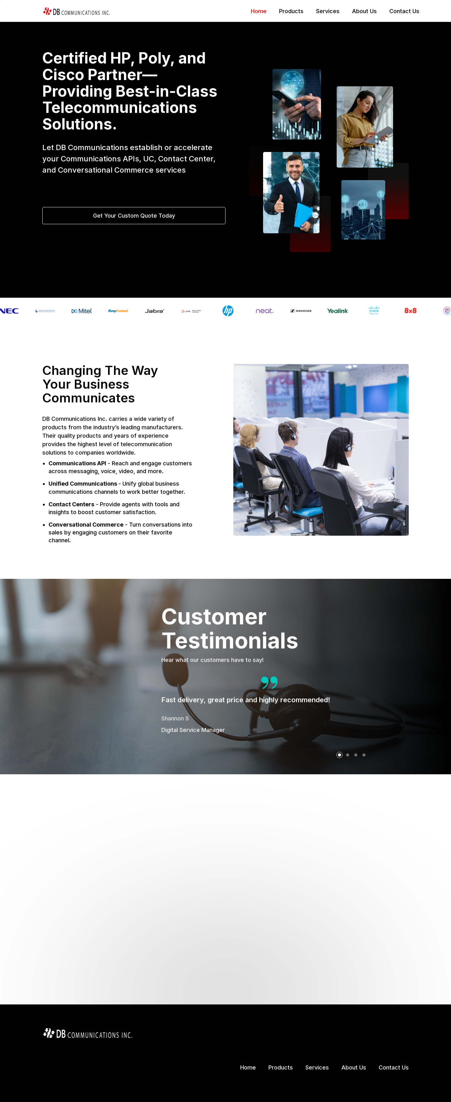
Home (259, 11)
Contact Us (404, 11)
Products (291, 11)
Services (328, 11)
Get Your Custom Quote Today (134, 216)
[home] (76, 11)
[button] (339, 783)
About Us (364, 11)
